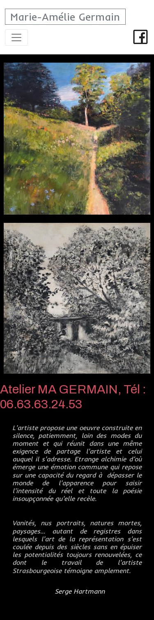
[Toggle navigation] (16, 37)
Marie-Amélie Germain (65, 16)
